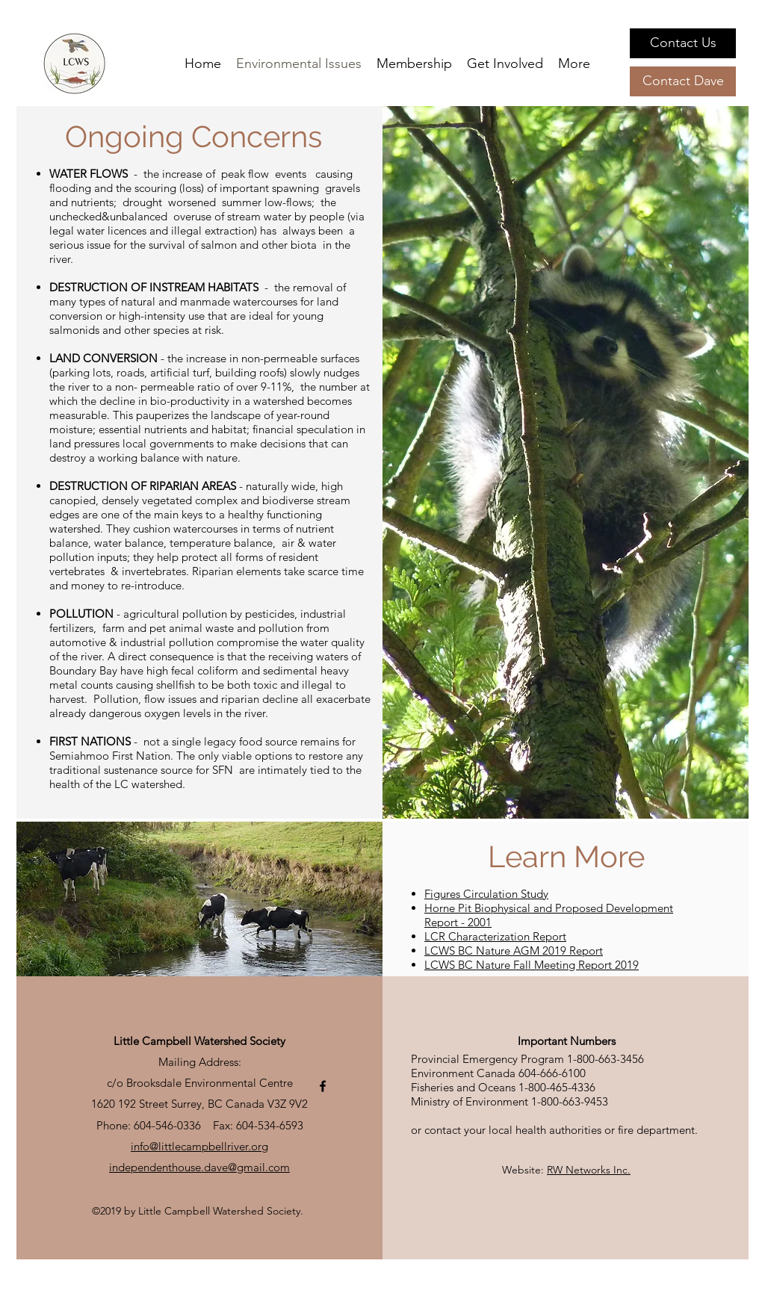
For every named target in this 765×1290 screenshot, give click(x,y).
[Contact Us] (683, 43)
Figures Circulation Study (486, 894)
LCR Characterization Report (495, 936)
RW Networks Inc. (589, 1169)
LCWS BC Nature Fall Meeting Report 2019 (531, 965)
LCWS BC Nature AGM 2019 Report (513, 950)
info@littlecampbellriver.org (199, 1146)
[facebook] (322, 1086)
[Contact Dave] (683, 81)
